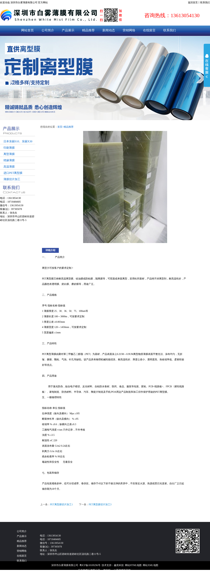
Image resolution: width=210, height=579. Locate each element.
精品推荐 (88, 30)
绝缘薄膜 (9, 160)
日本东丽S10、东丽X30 (18, 141)
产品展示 (68, 30)
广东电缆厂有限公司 (89, 570)
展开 (207, 66)
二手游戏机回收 (122, 570)
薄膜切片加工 (12, 179)
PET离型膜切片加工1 (61, 504)
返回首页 (193, 2)
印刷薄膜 (9, 147)
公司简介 (47, 30)
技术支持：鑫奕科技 (113, 565)
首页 (60, 127)
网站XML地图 (150, 565)
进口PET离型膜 (13, 172)
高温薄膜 (9, 166)
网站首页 (27, 30)
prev (9, 78)
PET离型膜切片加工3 (100, 504)
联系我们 (205, 2)
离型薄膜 (9, 153)
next (201, 78)
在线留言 (149, 30)
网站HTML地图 (133, 565)
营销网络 (129, 30)
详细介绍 (50, 250)
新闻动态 (108, 30)
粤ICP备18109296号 (89, 565)
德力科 (107, 570)
